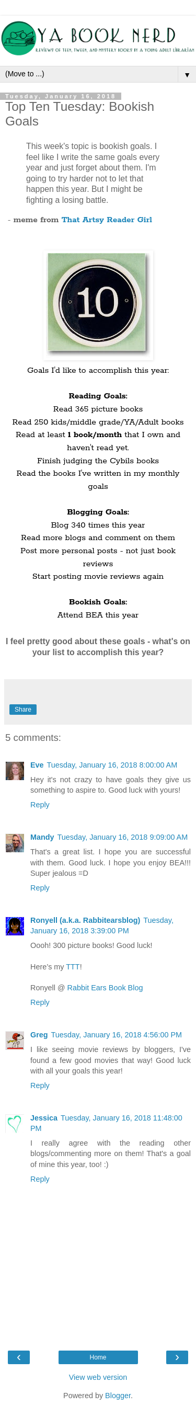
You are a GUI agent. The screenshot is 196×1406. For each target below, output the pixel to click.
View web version (98, 1377)
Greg (39, 1035)
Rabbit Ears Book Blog (105, 988)
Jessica (43, 1118)
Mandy (42, 837)
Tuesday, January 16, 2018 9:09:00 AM (122, 837)
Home (97, 1357)
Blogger (118, 1395)
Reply (40, 805)
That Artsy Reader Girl (107, 220)
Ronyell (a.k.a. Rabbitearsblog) (85, 920)
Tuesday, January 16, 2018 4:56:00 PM (116, 1035)
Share (23, 709)
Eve (37, 765)
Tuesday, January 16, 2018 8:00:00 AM (112, 765)
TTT (72, 967)
